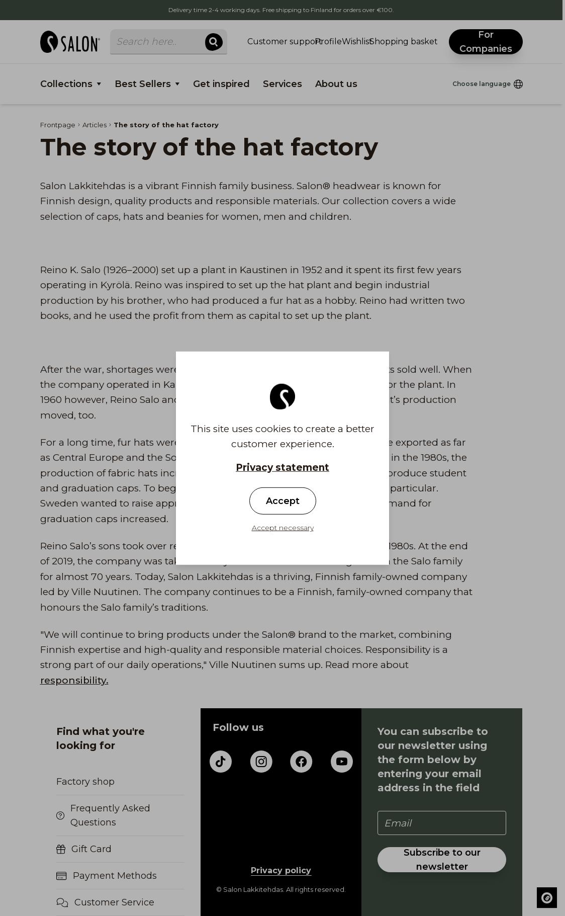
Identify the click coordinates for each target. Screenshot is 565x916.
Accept (283, 501)
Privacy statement (282, 467)
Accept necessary (283, 527)
